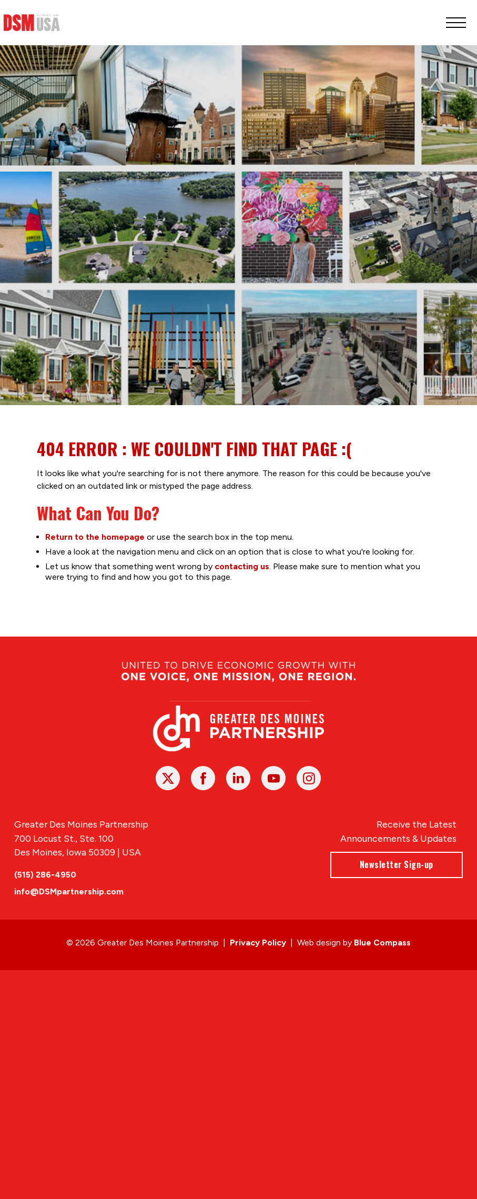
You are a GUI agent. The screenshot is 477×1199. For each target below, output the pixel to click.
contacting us (242, 566)
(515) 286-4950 (45, 875)
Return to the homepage (95, 536)
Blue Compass (382, 943)
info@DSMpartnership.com (69, 892)
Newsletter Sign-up (396, 865)
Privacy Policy (258, 943)
